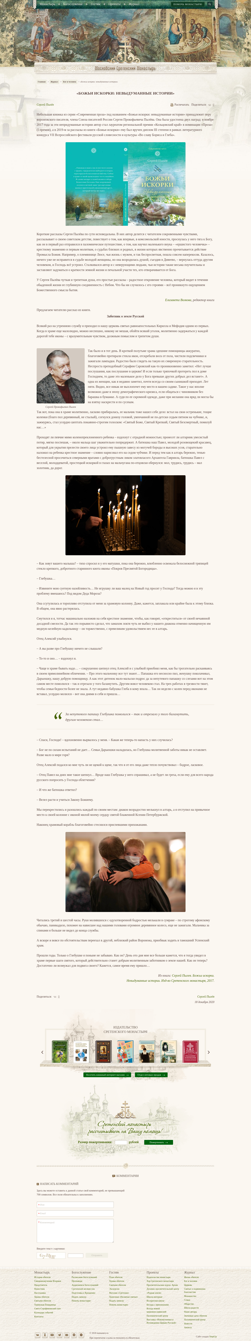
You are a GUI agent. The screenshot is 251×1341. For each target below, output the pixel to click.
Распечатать (179, 104)
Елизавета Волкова (178, 300)
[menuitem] (47, 4)
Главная (42, 81)
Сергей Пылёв (45, 104)
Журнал (54, 81)
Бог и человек (69, 81)
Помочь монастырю (187, 4)
